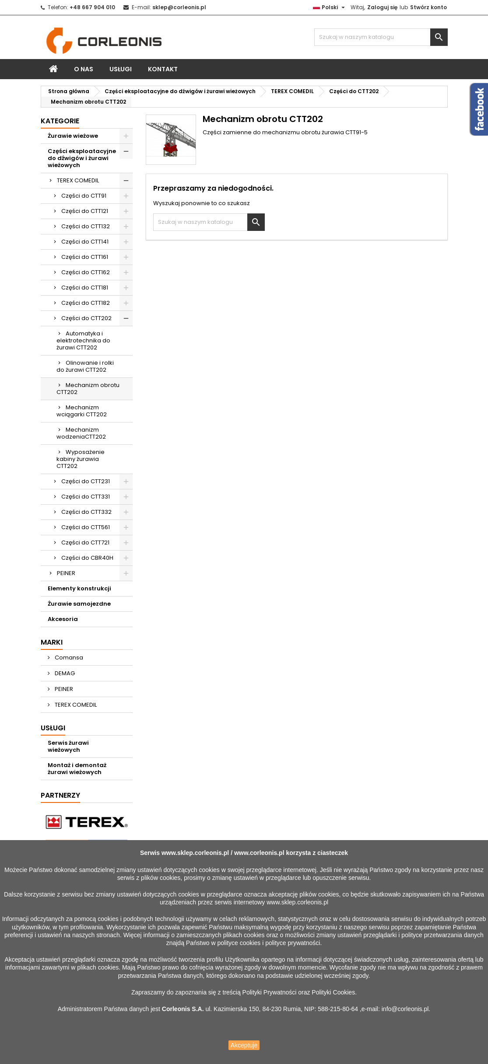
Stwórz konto (428, 7)
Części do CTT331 (85, 496)
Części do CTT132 (85, 226)
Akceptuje (244, 1045)
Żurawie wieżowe (73, 136)
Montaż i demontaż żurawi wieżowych (77, 768)
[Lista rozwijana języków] (330, 7)
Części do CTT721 (85, 542)
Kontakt (163, 69)
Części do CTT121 (84, 211)
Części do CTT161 (84, 257)
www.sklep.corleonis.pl (195, 852)
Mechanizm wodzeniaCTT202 (81, 433)
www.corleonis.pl (259, 852)
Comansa (68, 657)
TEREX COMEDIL (78, 180)
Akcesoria (63, 619)
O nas (83, 69)
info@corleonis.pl (405, 1008)
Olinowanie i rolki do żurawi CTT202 (85, 366)
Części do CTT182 (85, 303)
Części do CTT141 (85, 241)
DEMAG (64, 673)
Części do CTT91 (83, 196)
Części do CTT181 (84, 287)
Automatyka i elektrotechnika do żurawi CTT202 (83, 340)
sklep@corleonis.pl (179, 7)
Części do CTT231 (85, 481)
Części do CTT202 (86, 318)
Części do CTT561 (85, 527)
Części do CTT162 (85, 272)
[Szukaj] (381, 37)
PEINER (66, 573)
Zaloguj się (382, 7)
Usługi (120, 69)
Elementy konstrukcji (79, 588)
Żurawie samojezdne (79, 604)
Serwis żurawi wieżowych (68, 746)
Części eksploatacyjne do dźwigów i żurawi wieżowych (82, 158)
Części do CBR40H (87, 558)
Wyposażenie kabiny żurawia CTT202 (80, 459)
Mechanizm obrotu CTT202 (87, 388)
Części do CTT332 (86, 512)
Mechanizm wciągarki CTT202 (81, 411)
